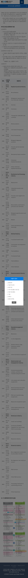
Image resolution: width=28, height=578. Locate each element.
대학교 (9, 296)
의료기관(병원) (11, 292)
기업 (9, 294)
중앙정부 (10, 282)
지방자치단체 (11, 285)
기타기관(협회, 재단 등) (13, 289)
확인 (14, 302)
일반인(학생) (11, 299)
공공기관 (10, 287)
